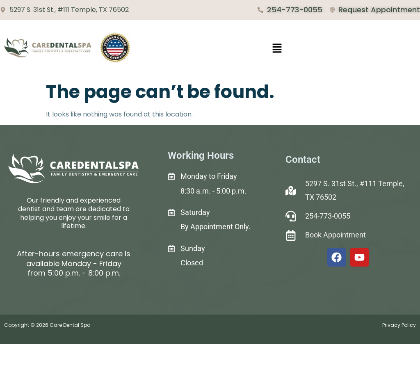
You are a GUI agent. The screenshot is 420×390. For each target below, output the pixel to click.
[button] (277, 49)
